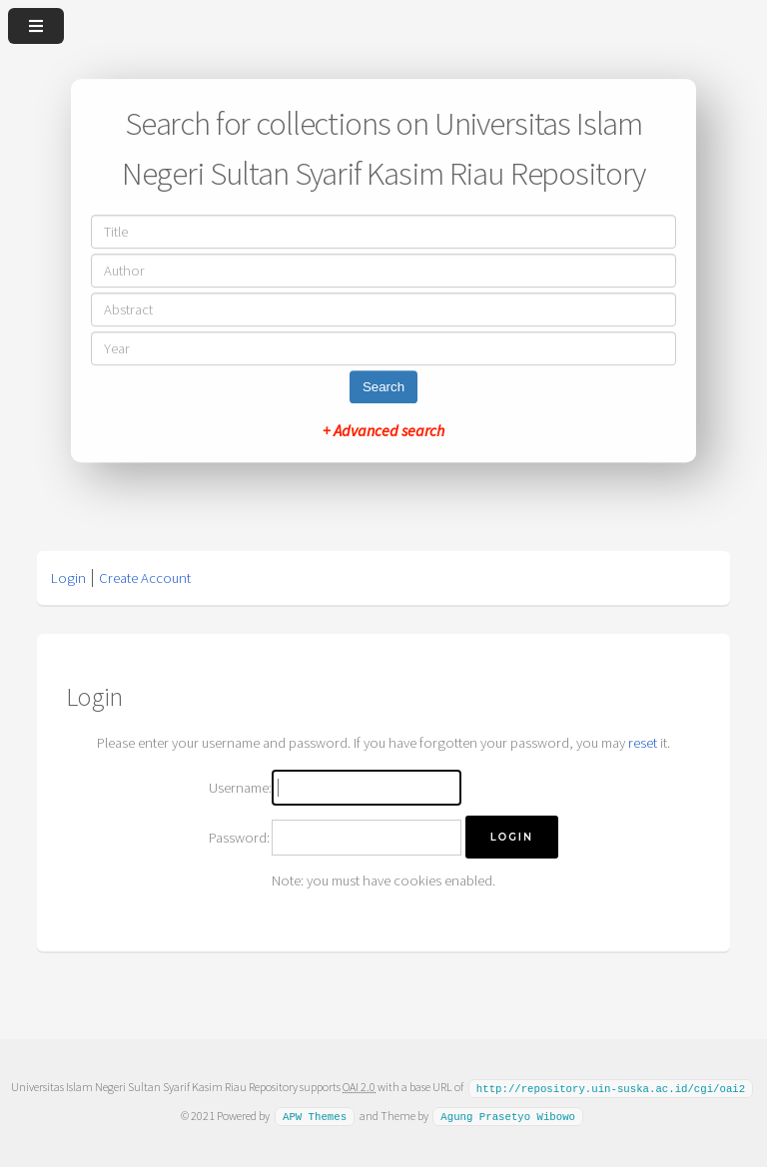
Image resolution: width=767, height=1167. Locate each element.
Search (383, 386)
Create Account (145, 578)
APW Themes (315, 1115)
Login (68, 578)
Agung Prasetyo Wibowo (507, 1115)
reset (642, 743)
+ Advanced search (383, 430)
